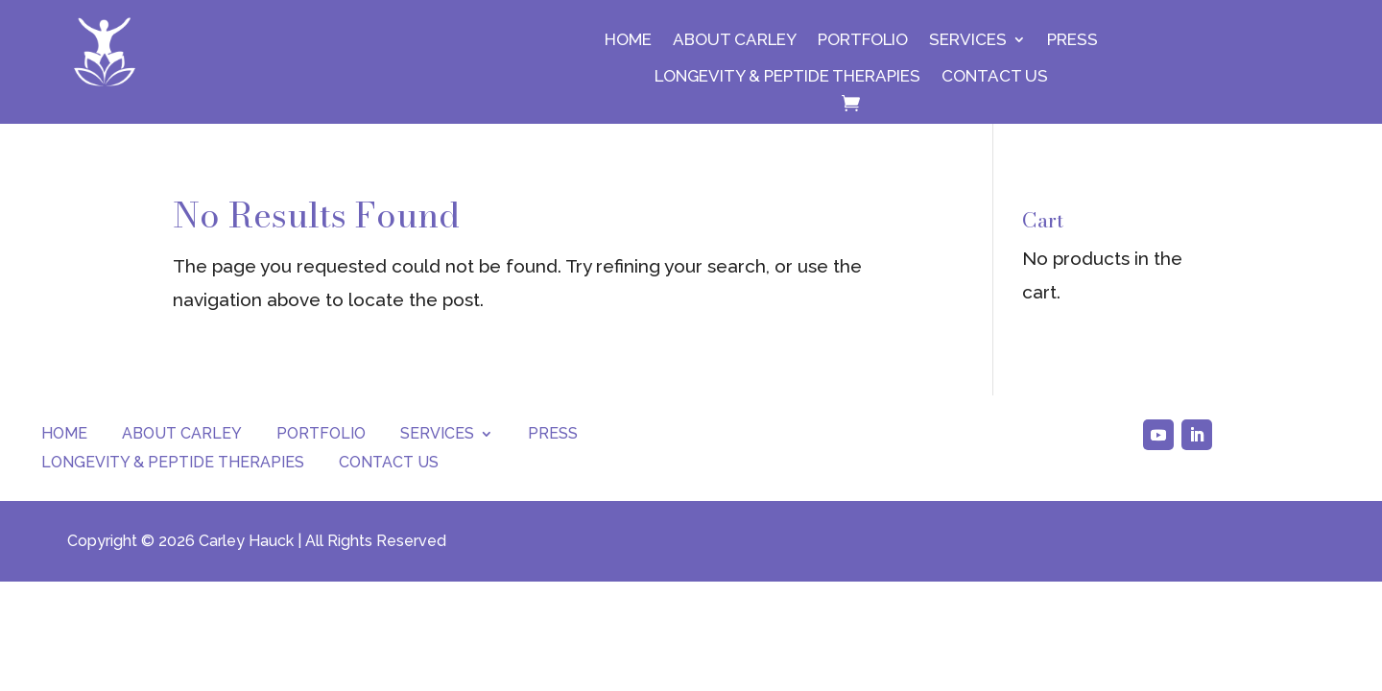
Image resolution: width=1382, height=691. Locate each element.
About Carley (735, 39)
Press (1072, 39)
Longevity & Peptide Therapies (787, 75)
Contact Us (994, 75)
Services (968, 39)
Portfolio (863, 39)
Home (628, 39)
